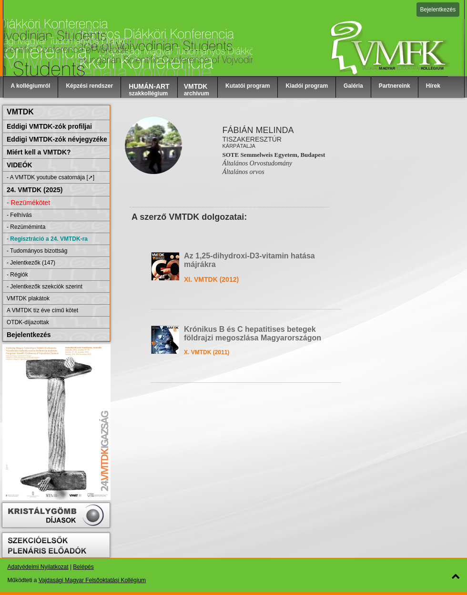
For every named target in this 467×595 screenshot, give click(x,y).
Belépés (83, 567)
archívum (196, 89)
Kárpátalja (238, 146)
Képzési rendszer (89, 85)
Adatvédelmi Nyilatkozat (38, 567)
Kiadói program (306, 85)
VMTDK (20, 112)
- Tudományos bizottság (37, 250)
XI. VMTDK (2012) (211, 279)
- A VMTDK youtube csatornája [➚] (50, 177)
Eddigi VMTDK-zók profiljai (49, 126)
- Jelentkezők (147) (31, 262)
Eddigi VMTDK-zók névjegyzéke (57, 139)
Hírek (433, 85)
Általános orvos (243, 171)
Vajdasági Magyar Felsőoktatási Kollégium (92, 580)
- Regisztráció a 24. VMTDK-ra (47, 239)
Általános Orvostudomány (257, 163)
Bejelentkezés (438, 9)
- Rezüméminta (26, 227)
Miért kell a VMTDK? (39, 152)
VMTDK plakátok (28, 298)
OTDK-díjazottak (28, 322)
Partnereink (394, 85)
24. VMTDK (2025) (34, 190)
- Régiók (17, 274)
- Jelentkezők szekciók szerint (44, 286)
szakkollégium (149, 89)
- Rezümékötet (28, 202)
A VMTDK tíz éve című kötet (42, 310)
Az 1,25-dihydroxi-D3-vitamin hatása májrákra (249, 260)
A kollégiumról (31, 85)
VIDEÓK (19, 165)
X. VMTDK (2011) (206, 352)
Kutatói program (247, 85)
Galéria (353, 85)
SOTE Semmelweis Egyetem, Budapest (273, 154)
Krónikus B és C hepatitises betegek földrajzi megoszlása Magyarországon (252, 333)
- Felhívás (19, 215)
